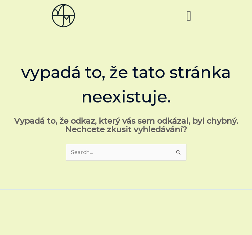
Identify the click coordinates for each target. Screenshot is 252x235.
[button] (189, 15)
